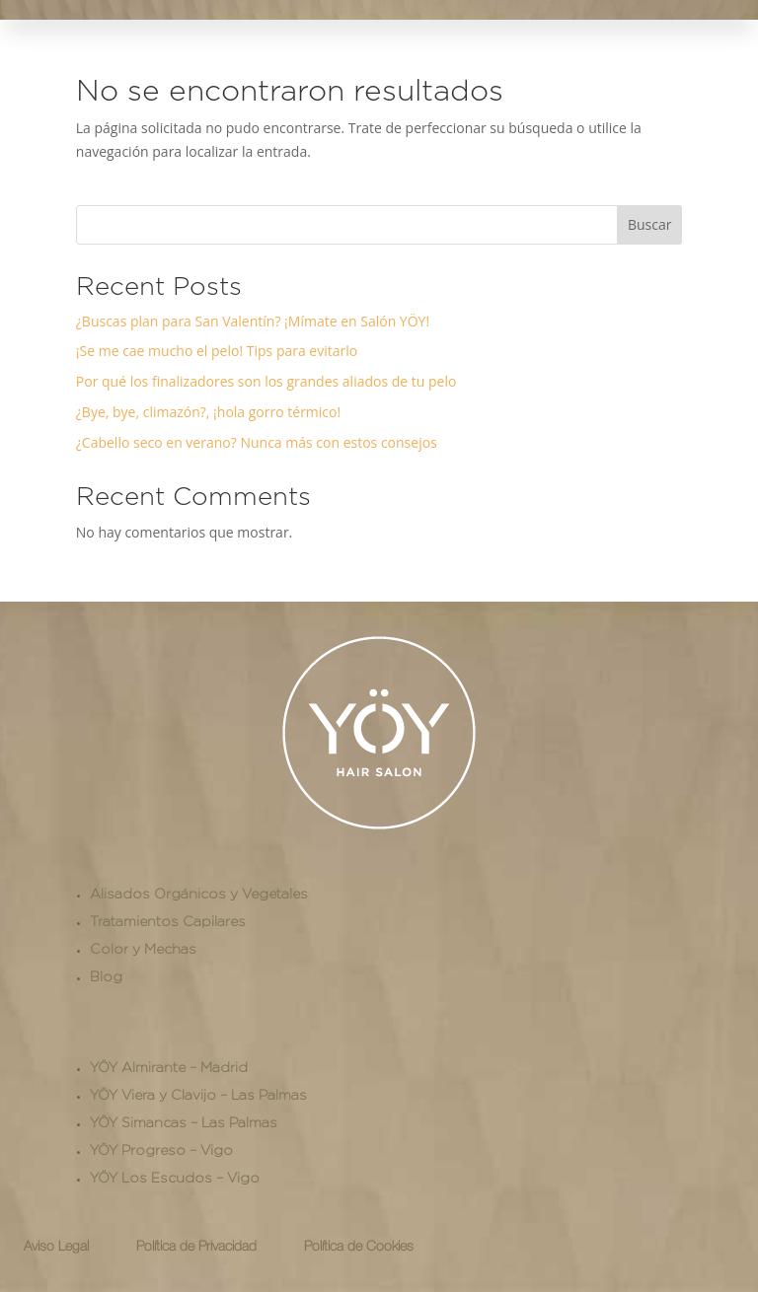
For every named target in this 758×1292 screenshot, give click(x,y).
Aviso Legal (56, 1247)
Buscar (650, 224)
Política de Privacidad (196, 1247)
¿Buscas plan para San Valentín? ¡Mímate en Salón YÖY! (252, 321)
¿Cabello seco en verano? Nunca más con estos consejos (256, 442)
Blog (106, 976)
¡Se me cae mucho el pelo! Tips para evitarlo (216, 350)
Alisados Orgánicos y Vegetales (199, 893)
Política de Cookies (359, 1247)
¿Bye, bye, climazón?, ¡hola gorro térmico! (208, 411)
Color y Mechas (143, 949)
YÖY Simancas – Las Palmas (183, 1122)
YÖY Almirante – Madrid (169, 1067)
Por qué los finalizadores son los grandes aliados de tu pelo (266, 381)
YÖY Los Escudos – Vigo (175, 1177)
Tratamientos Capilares (168, 921)
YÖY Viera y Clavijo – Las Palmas (198, 1095)
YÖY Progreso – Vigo (161, 1150)
